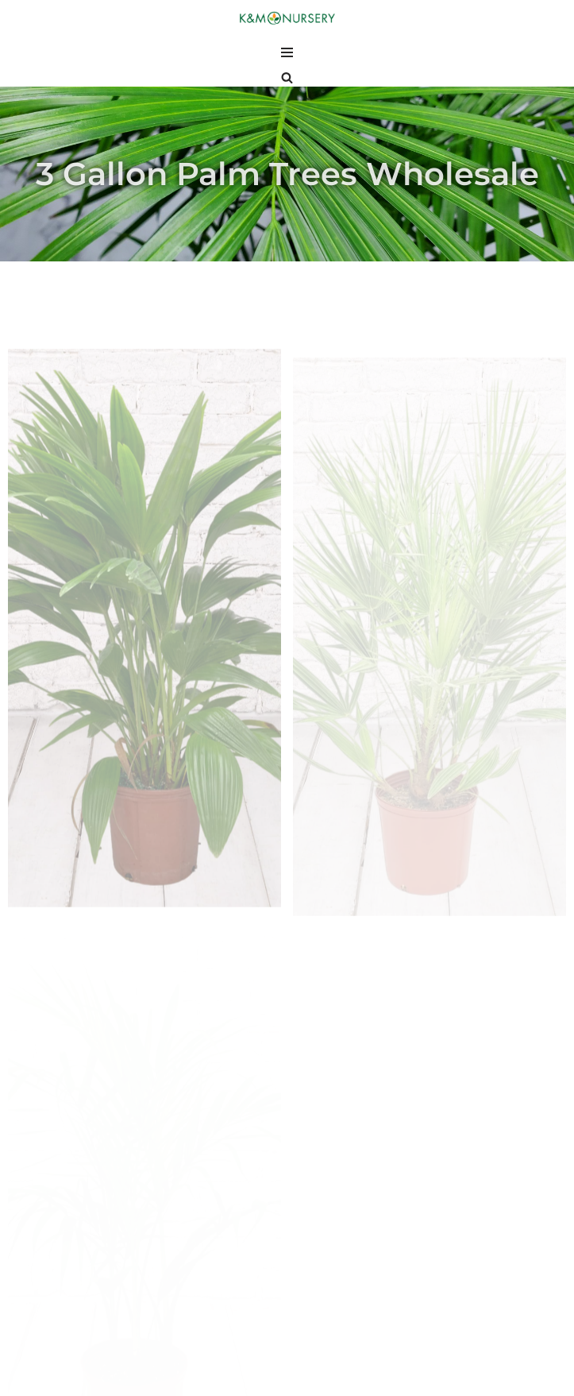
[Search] (287, 77)
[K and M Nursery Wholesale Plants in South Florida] (287, 18)
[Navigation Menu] (287, 52)
